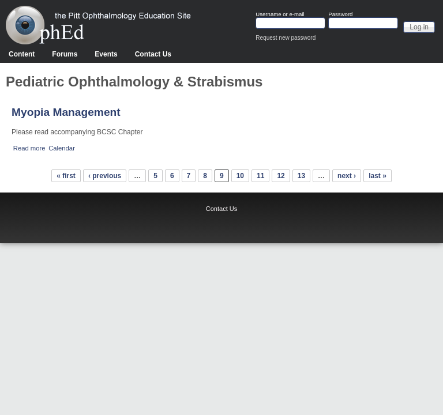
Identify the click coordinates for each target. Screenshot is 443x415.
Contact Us (153, 54)
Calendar (61, 148)
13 (301, 176)
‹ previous (104, 176)
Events (106, 54)
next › (346, 176)
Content (22, 54)
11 (260, 176)
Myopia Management (66, 112)
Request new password (286, 38)
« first (66, 176)
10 (240, 176)
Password (340, 14)
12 (280, 176)
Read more (29, 148)
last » (377, 176)
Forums (64, 54)
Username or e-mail (280, 14)
